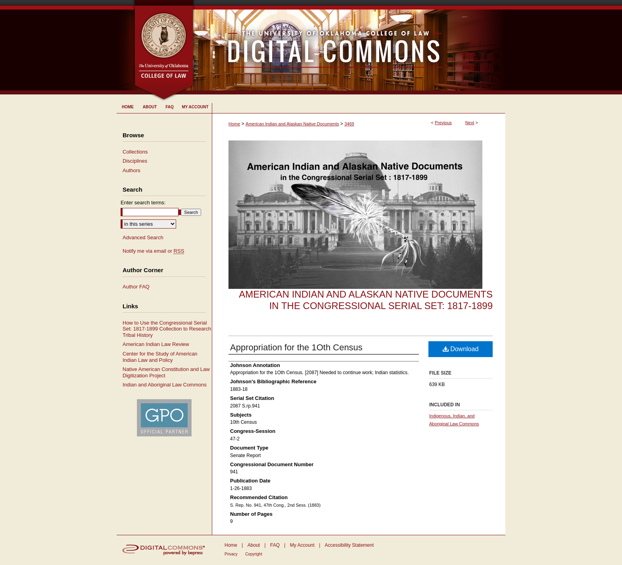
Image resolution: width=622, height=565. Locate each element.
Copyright (253, 554)
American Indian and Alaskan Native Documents (292, 123)
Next (469, 122)
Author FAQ (136, 287)
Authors (131, 170)
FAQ (275, 545)
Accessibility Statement (349, 545)
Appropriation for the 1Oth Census (296, 347)
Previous (443, 122)
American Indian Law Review (156, 344)
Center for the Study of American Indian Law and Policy (160, 357)
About (254, 545)
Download (461, 349)
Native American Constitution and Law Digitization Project (166, 372)
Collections (135, 152)
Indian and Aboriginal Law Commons (165, 385)
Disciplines (135, 161)
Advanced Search (143, 237)
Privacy (231, 554)
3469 (349, 123)
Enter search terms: (143, 203)
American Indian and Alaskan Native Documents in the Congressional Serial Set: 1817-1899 (366, 300)
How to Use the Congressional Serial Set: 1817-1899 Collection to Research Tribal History (167, 329)
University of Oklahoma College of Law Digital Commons (349, 47)
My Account (302, 545)
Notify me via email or (153, 251)
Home (234, 123)
